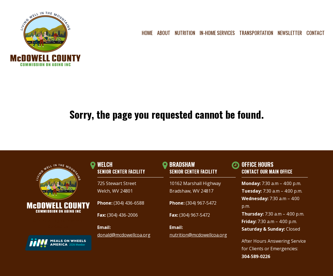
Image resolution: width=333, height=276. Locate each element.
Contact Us (58, 226)
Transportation (256, 32)
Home (147, 32)
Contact (315, 32)
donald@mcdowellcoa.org (123, 235)
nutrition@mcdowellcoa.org (198, 235)
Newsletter (290, 32)
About (163, 32)
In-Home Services (217, 32)
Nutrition (185, 32)
